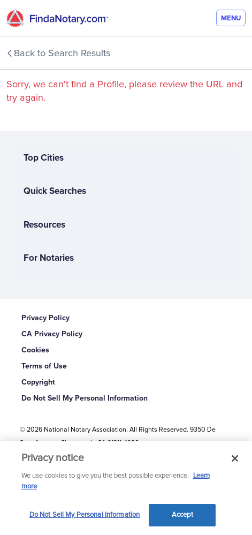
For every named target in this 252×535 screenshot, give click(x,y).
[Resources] (126, 231)
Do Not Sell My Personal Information (84, 398)
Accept (182, 514)
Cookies (35, 350)
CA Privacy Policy (51, 334)
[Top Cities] (126, 164)
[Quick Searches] (126, 197)
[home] (57, 18)
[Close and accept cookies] (235, 458)
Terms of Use (44, 366)
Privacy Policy (45, 317)
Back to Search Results (57, 53)
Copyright (38, 382)
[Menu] (231, 18)
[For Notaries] (126, 264)
